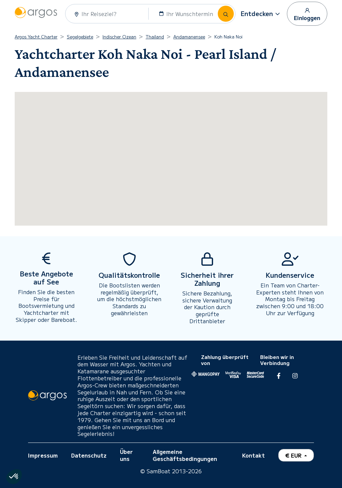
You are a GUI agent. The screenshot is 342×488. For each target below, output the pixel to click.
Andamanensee (189, 36)
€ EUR (294, 455)
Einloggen (307, 14)
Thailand (155, 36)
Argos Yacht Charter (36, 36)
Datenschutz (89, 455)
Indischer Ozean (119, 36)
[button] (261, 13)
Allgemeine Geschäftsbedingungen (185, 455)
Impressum (43, 455)
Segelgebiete (80, 36)
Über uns (126, 455)
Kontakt (253, 455)
